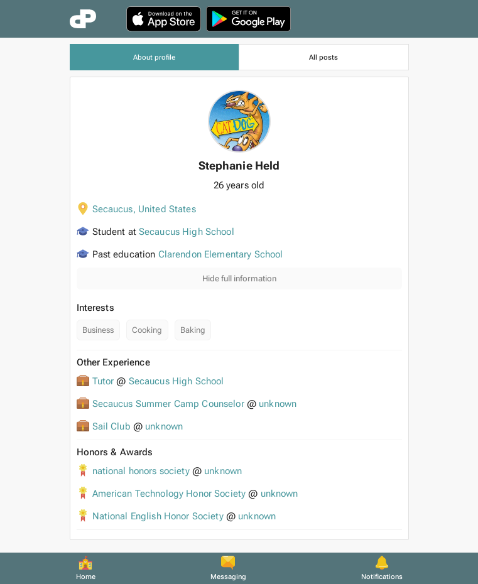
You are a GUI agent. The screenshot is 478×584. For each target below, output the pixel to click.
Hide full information (239, 278)
